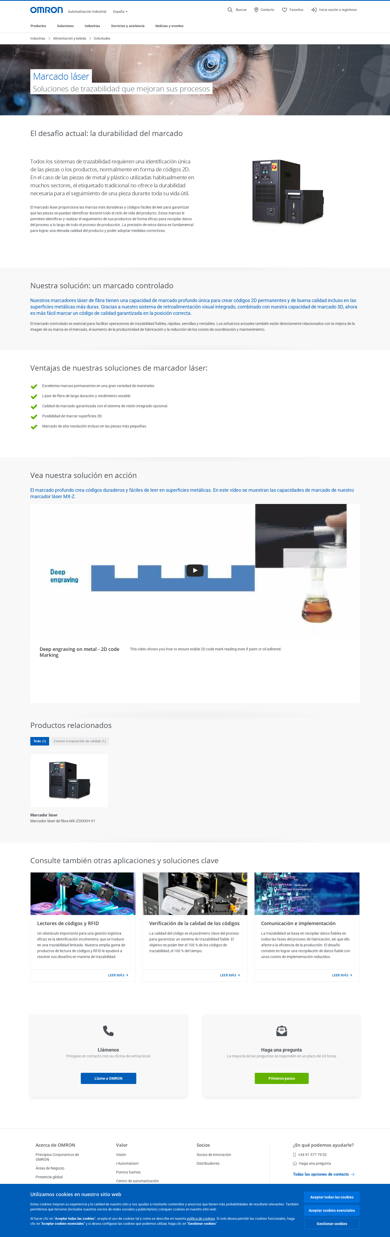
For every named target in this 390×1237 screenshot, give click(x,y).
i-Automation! (127, 1163)
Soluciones (65, 26)
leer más (116, 975)
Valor (122, 1145)
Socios (203, 1145)
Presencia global (49, 1177)
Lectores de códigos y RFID (68, 923)
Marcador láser (44, 815)
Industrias (92, 26)
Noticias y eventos (169, 26)
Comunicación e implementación (298, 923)
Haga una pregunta (312, 1163)
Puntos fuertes (128, 1172)
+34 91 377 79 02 (310, 1155)
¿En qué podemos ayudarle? (323, 1145)
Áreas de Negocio (50, 1168)
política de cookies (201, 1219)
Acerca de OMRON (55, 1145)
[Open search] (237, 10)
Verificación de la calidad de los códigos (194, 923)
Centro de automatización (137, 1181)
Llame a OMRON (108, 1078)
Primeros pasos (282, 1078)
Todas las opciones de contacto (323, 1174)
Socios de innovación (214, 1155)
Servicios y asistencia (128, 26)
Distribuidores (208, 1163)
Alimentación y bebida (69, 38)
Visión (121, 1155)
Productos (38, 26)
